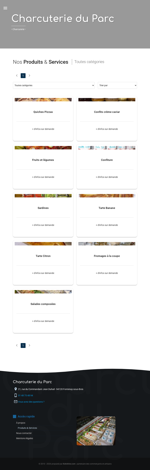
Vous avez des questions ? (31, 401)
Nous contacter (24, 433)
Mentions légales (24, 438)
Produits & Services (27, 428)
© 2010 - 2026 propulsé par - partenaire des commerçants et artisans (75, 464)
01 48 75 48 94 (25, 395)
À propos (20, 422)
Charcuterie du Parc (62, 18)
